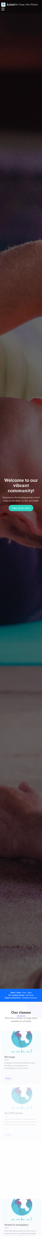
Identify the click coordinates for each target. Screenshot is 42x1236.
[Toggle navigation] (3, 9)
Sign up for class (21, 508)
